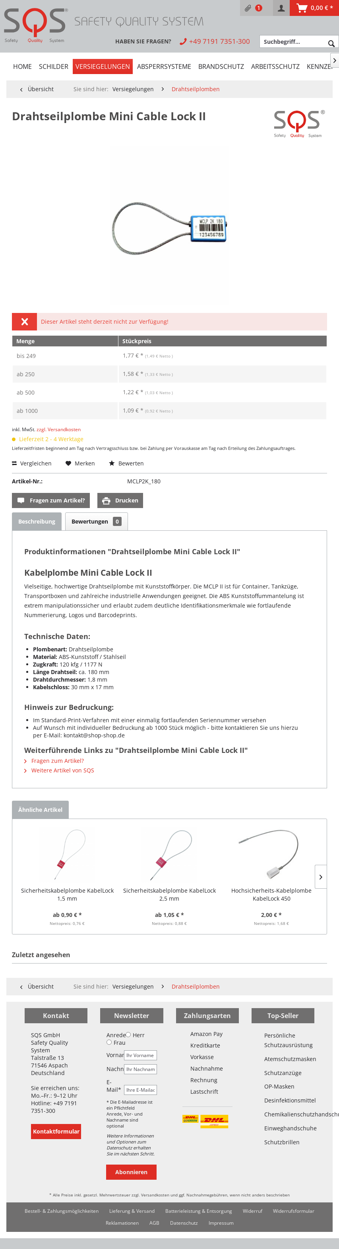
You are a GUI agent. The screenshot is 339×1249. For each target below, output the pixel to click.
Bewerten (126, 463)
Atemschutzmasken (283, 1059)
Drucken (120, 500)
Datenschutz (184, 1223)
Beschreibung (36, 521)
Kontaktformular (56, 1131)
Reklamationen (122, 1223)
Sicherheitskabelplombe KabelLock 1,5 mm (67, 894)
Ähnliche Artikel (40, 809)
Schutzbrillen (282, 1142)
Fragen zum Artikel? (51, 500)
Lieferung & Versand (132, 1211)
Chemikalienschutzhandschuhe (283, 1114)
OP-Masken (279, 1086)
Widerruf (252, 1211)
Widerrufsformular (293, 1211)
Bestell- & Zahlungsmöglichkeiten (62, 1211)
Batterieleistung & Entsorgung (198, 1211)
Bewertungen (97, 521)
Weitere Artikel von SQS (59, 770)
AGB (154, 1223)
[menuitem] (256, 8)
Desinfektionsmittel (283, 1100)
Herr (135, 1035)
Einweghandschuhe (283, 1128)
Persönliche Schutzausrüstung (283, 1040)
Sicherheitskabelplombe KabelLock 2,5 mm (169, 894)
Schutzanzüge (283, 1073)
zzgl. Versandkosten (59, 429)
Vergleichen (32, 463)
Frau (116, 1042)
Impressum (221, 1223)
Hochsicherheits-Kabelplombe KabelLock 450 (271, 894)
